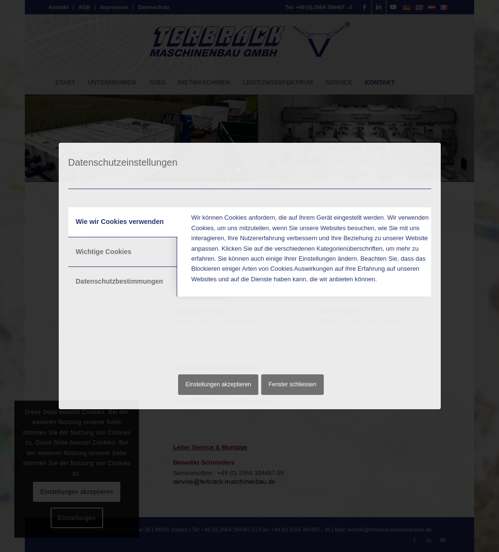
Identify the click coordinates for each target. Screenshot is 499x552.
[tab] (123, 222)
